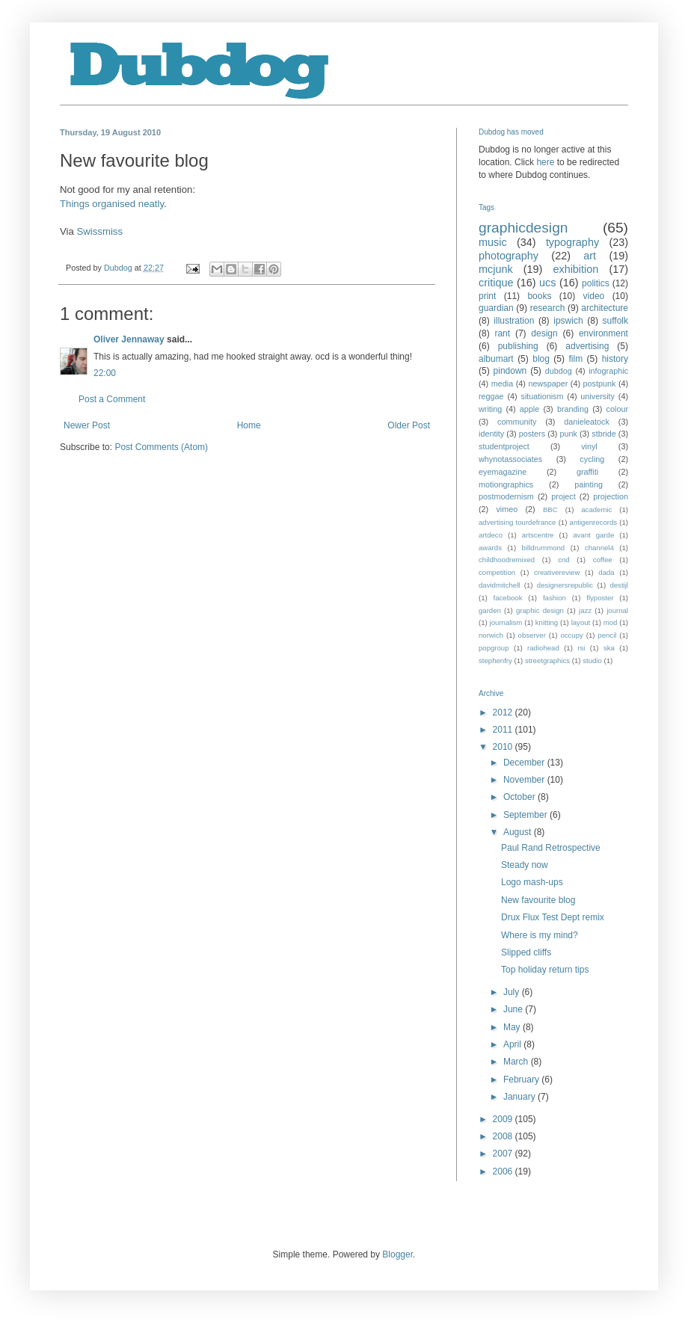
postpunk (599, 383)
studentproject (504, 446)
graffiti (587, 471)
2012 (504, 712)
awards (490, 548)
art (589, 256)
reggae (491, 396)
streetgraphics (547, 660)
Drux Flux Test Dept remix (552, 917)
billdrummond (543, 548)
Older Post (408, 425)
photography (508, 256)
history (615, 359)
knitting (546, 622)
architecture (604, 308)
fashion (554, 598)
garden (490, 610)
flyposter (599, 598)
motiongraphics (506, 484)
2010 (504, 747)
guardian (496, 308)
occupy (571, 635)
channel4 (599, 548)
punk (568, 433)
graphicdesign (523, 227)
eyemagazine (502, 471)
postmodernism (506, 496)
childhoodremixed (507, 559)
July (512, 992)
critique (496, 283)
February (522, 1079)
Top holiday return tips (545, 969)
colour (617, 408)
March (517, 1061)
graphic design (540, 610)
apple (529, 408)
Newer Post (87, 425)
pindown (510, 371)
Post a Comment (112, 399)
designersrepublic (565, 585)
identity (491, 433)
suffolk (615, 320)
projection (610, 496)
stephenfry (495, 660)
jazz (585, 610)
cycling (592, 459)
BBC (550, 509)
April (513, 1044)
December (525, 762)
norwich (491, 635)
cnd (563, 559)
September (526, 815)
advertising (587, 346)
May (513, 1027)
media (502, 383)
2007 (504, 1153)
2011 (504, 729)
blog (541, 359)
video (594, 296)
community (516, 421)
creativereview (557, 572)
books (539, 296)
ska (609, 648)
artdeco (491, 535)
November (525, 780)
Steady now (524, 865)
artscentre (538, 535)
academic (596, 509)
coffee (602, 559)
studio (592, 660)
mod (610, 622)
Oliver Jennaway (129, 339)
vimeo (506, 509)
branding (573, 408)
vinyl (589, 446)
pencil (607, 635)
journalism (506, 622)
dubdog (558, 370)
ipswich (568, 320)
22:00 (104, 373)
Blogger (397, 1254)
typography (572, 242)
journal (617, 610)
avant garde (593, 535)
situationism (541, 396)
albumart (496, 359)
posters (532, 433)
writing (490, 408)
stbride (603, 433)
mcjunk (496, 269)
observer (532, 635)
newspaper (548, 383)
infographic (608, 370)
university (597, 396)
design (544, 333)
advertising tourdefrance (517, 522)
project (563, 496)
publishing (518, 346)
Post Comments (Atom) (161, 447)
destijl (618, 585)
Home (249, 425)
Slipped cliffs (526, 952)
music (493, 242)
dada (606, 572)
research (547, 308)
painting (588, 484)
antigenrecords (593, 522)
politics (595, 283)
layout (581, 622)
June (514, 1009)
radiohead (543, 648)
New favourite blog (538, 900)
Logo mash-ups (532, 882)
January (520, 1096)
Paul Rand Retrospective (551, 848)
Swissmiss (100, 231)
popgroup (494, 648)
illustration (514, 320)
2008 (504, 1136)
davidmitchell (499, 585)
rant (502, 333)
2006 (504, 1171)
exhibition (575, 269)
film (575, 359)
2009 (504, 1119)
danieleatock (586, 421)
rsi (581, 648)
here (545, 162)
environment (603, 333)
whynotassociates (510, 459)
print (487, 296)
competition (497, 572)
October (520, 797)
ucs (547, 283)
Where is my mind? (539, 935)
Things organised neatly (112, 203)
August (518, 832)
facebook (508, 598)
